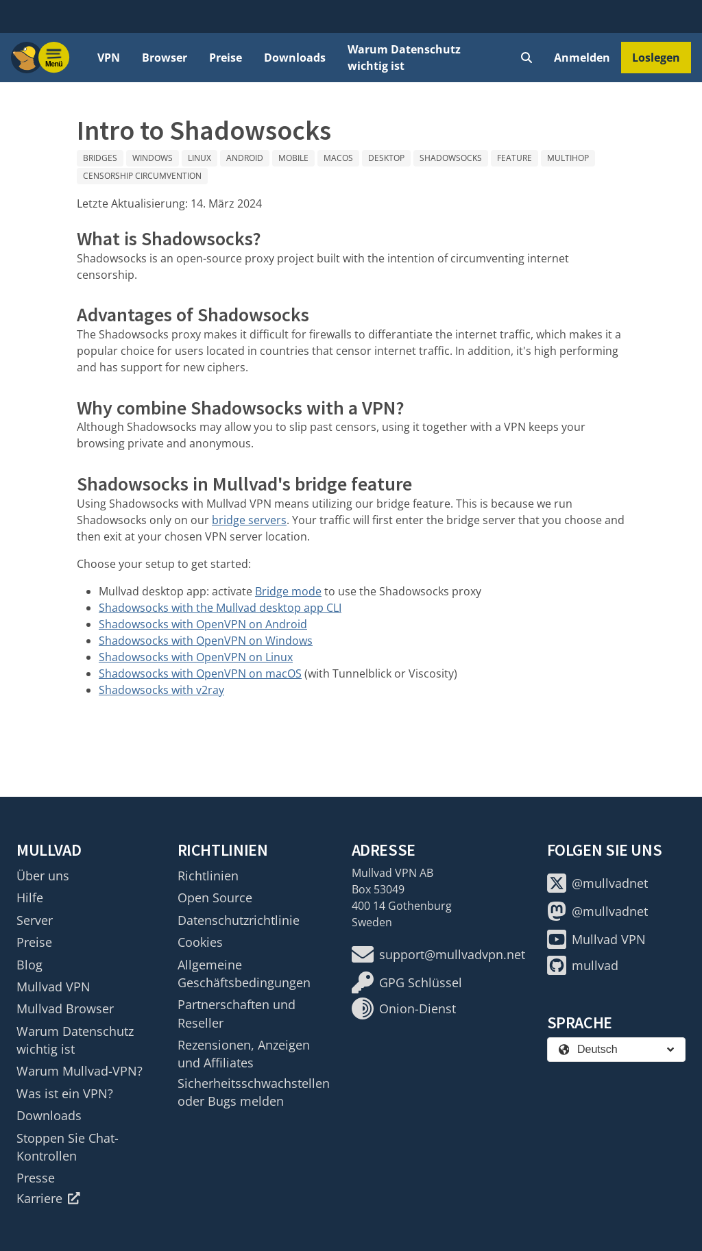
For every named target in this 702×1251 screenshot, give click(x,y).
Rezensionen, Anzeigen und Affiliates (244, 1054)
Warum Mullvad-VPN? (79, 1071)
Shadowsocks (451, 158)
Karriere (48, 1198)
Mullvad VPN (53, 986)
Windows (152, 158)
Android (244, 158)
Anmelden (582, 57)
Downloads (295, 57)
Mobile (293, 158)
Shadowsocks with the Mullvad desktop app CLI (220, 607)
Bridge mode (288, 591)
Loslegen (656, 57)
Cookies (200, 942)
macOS (338, 158)
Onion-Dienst (404, 1008)
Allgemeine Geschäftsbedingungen (244, 973)
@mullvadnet (597, 883)
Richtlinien (208, 875)
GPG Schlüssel (407, 982)
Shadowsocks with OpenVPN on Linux (196, 657)
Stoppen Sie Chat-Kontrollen (67, 1147)
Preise (225, 57)
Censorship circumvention (142, 176)
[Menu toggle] (54, 57)
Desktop (386, 158)
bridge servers (249, 520)
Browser (164, 57)
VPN (108, 57)
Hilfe (29, 897)
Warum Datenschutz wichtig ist (404, 57)
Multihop (568, 158)
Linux (199, 158)
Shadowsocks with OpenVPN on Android (203, 624)
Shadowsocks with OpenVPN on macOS (200, 673)
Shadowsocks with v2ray (161, 689)
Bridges (100, 158)
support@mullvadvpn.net (438, 954)
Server (34, 920)
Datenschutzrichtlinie (239, 920)
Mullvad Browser (65, 1008)
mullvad (582, 965)
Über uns (42, 875)
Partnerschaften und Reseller (236, 1013)
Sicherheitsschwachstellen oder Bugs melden (254, 1092)
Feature (514, 158)
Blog (29, 964)
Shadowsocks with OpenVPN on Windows (206, 640)
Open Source (215, 897)
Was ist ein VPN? (64, 1093)
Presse (35, 1177)
